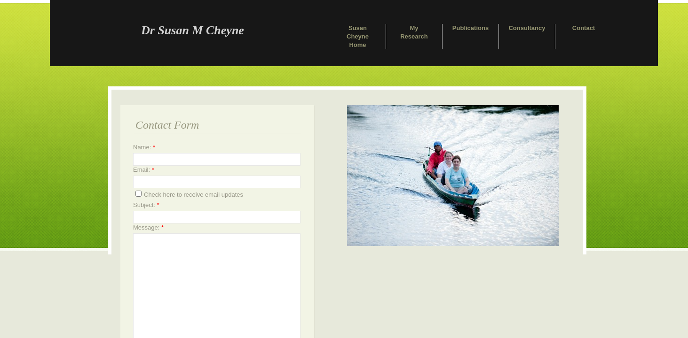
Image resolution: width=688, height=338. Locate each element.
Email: (143, 169)
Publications (470, 27)
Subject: (146, 204)
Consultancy (526, 27)
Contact (583, 27)
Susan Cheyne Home (358, 36)
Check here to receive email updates (189, 194)
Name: (144, 147)
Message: (148, 227)
